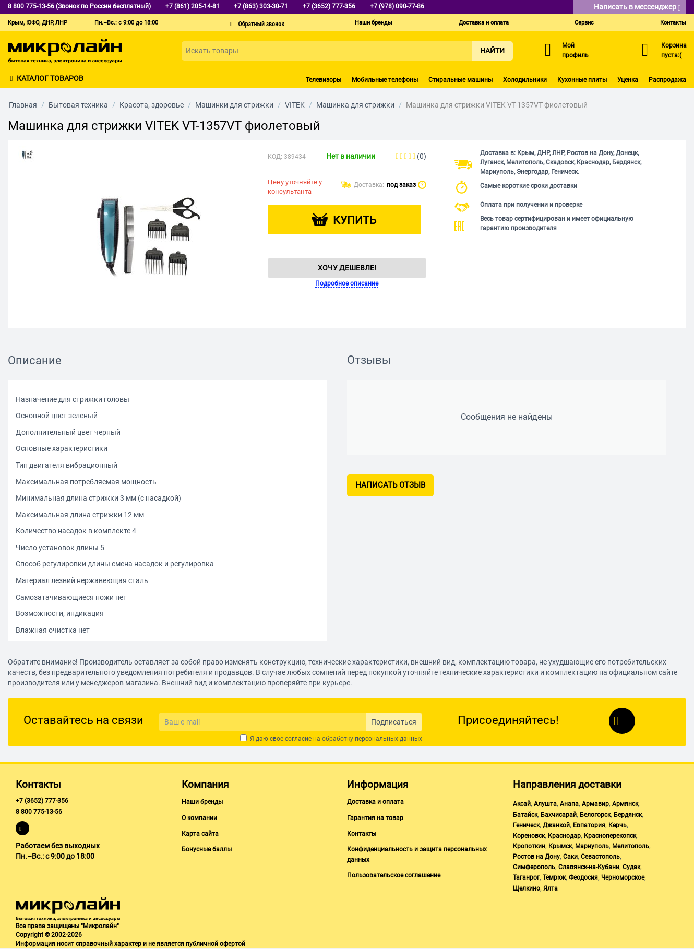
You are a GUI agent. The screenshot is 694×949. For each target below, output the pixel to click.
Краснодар (564, 835)
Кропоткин (529, 846)
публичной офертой (215, 943)
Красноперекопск (610, 835)
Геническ (526, 825)
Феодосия (583, 877)
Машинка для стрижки (355, 105)
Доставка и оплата (484, 22)
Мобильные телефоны (385, 80)
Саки (570, 856)
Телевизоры (323, 80)
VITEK (295, 105)
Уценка (627, 80)
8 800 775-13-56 (39, 811)
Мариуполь (592, 846)
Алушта (545, 804)
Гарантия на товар (375, 818)
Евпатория (589, 825)
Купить (354, 220)
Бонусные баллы (207, 849)
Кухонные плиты (582, 80)
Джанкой (556, 825)
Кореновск (529, 835)
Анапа (569, 804)
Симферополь (534, 867)
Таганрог (526, 877)
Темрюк (554, 877)
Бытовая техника (78, 105)
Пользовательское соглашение (393, 875)
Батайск (525, 814)
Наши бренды (373, 22)
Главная (23, 105)
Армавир (595, 804)
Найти (492, 50)
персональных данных (388, 738)
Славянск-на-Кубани (588, 867)
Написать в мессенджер (637, 8)
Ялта (550, 888)
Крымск (560, 846)
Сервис (584, 22)
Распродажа (667, 80)
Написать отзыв (390, 485)
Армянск (625, 804)
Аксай (522, 804)
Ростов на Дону (536, 856)
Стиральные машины (460, 80)
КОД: (275, 156)
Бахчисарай (559, 814)
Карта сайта (200, 833)
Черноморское (622, 877)
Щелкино (526, 888)
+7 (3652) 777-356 (42, 800)
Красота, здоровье (151, 105)
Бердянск (628, 814)
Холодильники (525, 80)
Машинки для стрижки (234, 105)
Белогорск (595, 814)
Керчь (617, 825)
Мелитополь (630, 846)
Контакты (673, 22)
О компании (199, 818)
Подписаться (393, 722)
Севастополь (600, 856)
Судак (631, 867)
